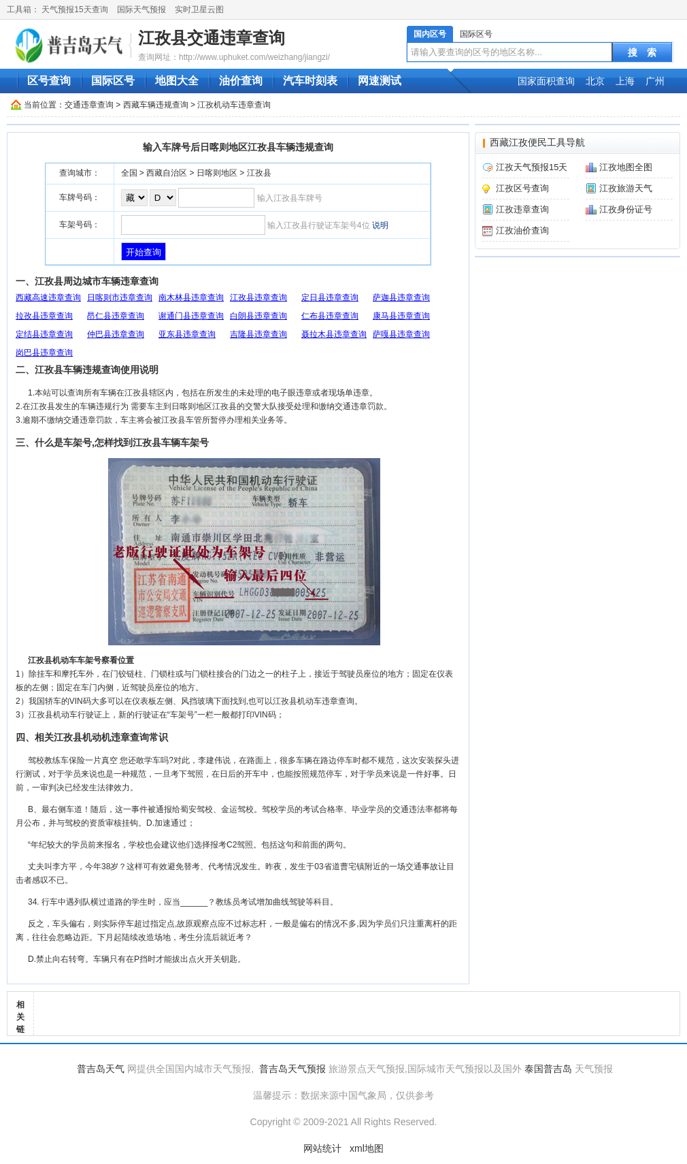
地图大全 (177, 80)
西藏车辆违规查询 (155, 105)
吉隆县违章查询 (258, 334)
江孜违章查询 (522, 209)
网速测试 (379, 80)
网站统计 (322, 1148)
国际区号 (476, 34)
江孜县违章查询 (258, 297)
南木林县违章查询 (191, 297)
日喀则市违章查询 (119, 297)
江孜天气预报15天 (531, 167)
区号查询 (49, 80)
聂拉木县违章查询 (334, 334)
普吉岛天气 (100, 1068)
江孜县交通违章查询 (211, 38)
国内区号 (430, 34)
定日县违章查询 (329, 297)
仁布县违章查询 (329, 316)
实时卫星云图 (199, 9)
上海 (625, 81)
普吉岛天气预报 (292, 1068)
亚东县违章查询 (187, 334)
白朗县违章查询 (258, 316)
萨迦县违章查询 (401, 297)
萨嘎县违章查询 (401, 334)
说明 (380, 225)
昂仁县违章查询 (115, 316)
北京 (595, 81)
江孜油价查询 (522, 230)
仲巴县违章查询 (115, 334)
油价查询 (241, 80)
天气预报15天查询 (74, 9)
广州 (655, 81)
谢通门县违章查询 (191, 316)
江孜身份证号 (625, 209)
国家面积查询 (546, 81)
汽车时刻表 (310, 80)
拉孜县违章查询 (44, 316)
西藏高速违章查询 (48, 297)
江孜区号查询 (522, 188)
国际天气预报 (141, 9)
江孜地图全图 (625, 167)
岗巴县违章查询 (44, 352)
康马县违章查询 (401, 316)
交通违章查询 (89, 105)
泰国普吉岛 (548, 1068)
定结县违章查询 (44, 334)
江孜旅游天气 (625, 188)
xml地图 (367, 1148)
